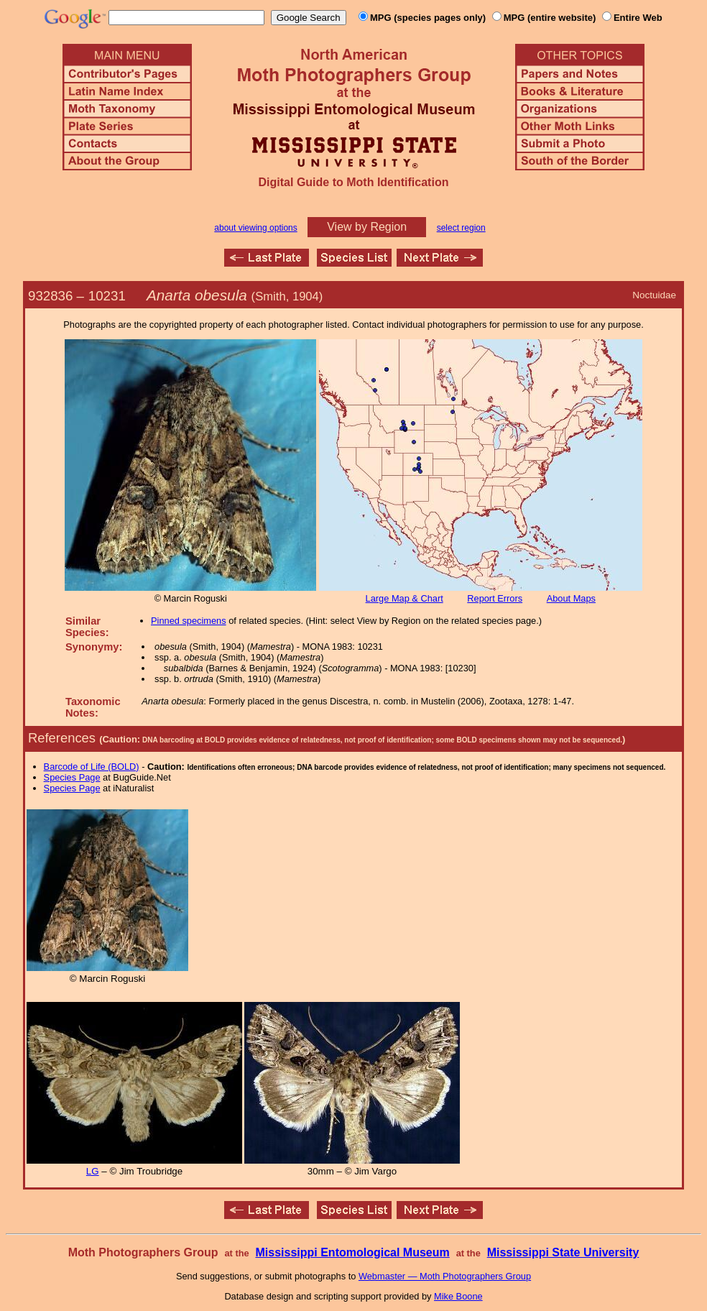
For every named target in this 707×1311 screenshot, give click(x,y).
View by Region (367, 227)
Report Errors (494, 598)
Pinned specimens (188, 620)
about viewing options (255, 228)
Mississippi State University (563, 1252)
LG (92, 1171)
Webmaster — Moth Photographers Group (445, 1276)
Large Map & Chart (404, 598)
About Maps (571, 598)
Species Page (72, 777)
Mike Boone (458, 1296)
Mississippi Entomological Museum (352, 1252)
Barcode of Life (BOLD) (91, 766)
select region (461, 228)
